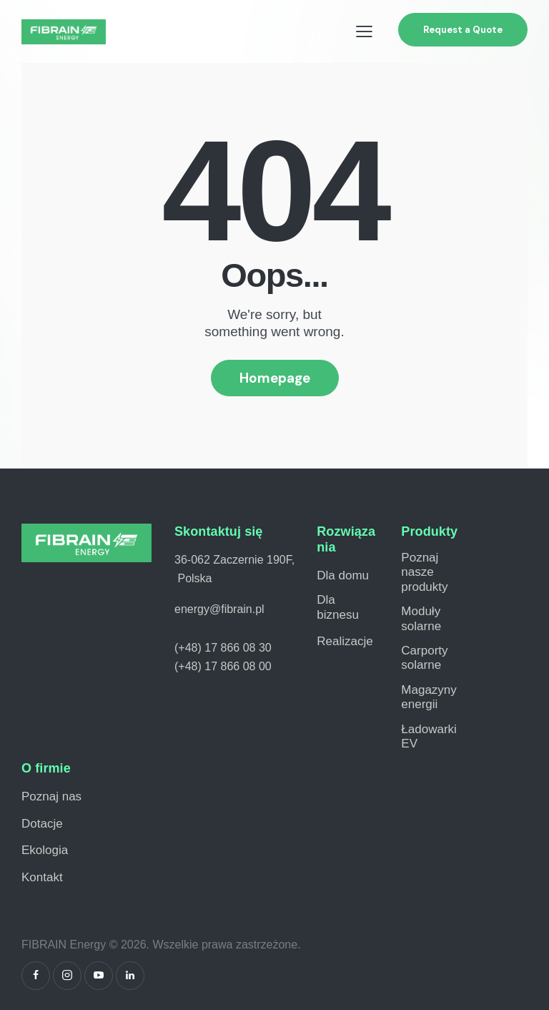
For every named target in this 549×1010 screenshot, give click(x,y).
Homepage (274, 378)
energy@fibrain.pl (219, 609)
